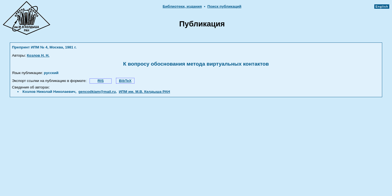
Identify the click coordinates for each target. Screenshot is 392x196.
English (381, 6)
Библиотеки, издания (182, 6)
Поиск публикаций (224, 6)
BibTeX (125, 81)
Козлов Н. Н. (38, 55)
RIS (100, 81)
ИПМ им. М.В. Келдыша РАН (144, 92)
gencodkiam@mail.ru (97, 92)
